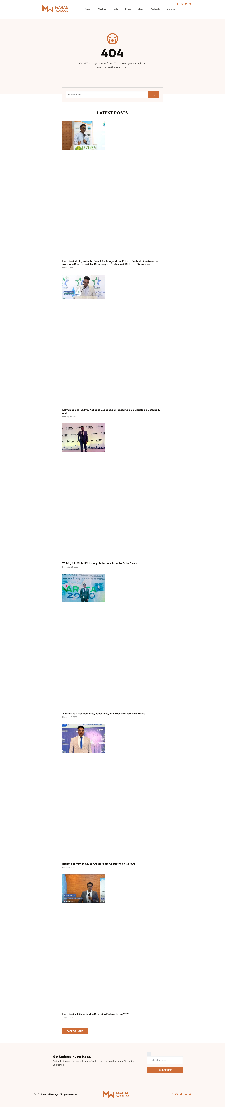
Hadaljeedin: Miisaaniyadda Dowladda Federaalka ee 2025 (95, 1014)
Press (128, 8)
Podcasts (155, 8)
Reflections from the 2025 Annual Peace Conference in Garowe (98, 863)
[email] (165, 1060)
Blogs (140, 8)
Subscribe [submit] (165, 1070)
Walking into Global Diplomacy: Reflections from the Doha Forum (99, 563)
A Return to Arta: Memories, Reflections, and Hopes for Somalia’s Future (103, 713)
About (88, 8)
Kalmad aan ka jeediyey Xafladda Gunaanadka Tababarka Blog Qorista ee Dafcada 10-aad (112, 411)
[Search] (153, 94)
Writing (102, 8)
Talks (115, 8)
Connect (171, 8)
